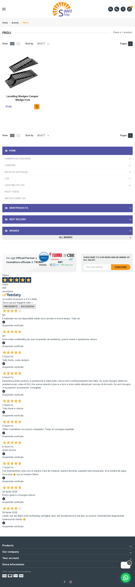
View (5, 43)
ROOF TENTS (12, 191)
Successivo (27, 306)
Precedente (11, 306)
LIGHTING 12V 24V (15, 185)
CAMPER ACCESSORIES (18, 158)
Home (12, 150)
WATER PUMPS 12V (15, 198)
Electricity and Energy (16, 171)
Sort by (29, 43)
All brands (96, 237)
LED (7, 178)
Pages (123, 43)
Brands (14, 230)
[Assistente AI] (125, 577)
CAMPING (10, 165)
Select (44, 44)
